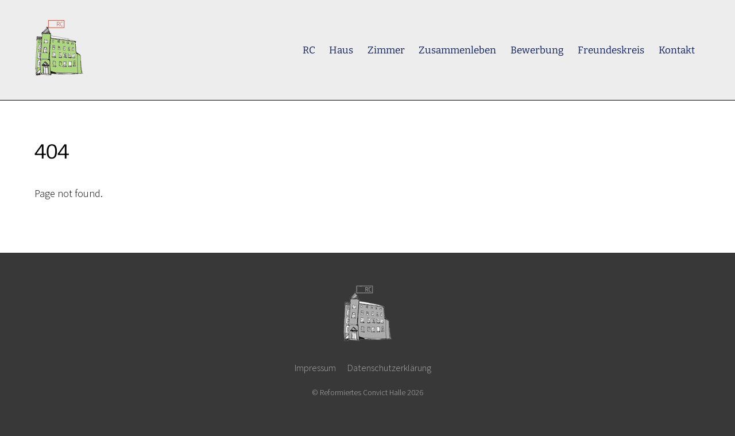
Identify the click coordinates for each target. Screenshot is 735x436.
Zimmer (386, 50)
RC (309, 50)
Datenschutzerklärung (389, 367)
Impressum (315, 367)
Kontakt (677, 50)
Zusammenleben (457, 50)
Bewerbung (537, 50)
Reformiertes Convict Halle (362, 392)
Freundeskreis (611, 50)
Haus (341, 50)
